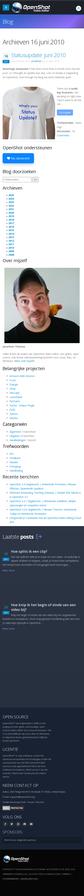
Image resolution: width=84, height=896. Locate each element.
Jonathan (36, 61)
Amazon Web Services (22, 376)
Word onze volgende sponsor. (20, 840)
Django (14, 384)
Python (14, 413)
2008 (11, 254)
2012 (11, 240)
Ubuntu (14, 418)
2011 (11, 244)
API (11, 453)
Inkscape (15, 392)
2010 (11, 247)
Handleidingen (18, 440)
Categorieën (15, 424)
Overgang (15, 466)
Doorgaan (65, 112)
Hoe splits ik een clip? (29, 551)
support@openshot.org (22, 796)
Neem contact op (20, 785)
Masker (14, 462)
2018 (11, 219)
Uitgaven (15, 436)
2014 (11, 233)
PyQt (12, 409)
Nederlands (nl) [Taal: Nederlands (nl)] (29, 878)
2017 (11, 223)
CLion (13, 380)
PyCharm (15, 401)
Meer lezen (9, 570)
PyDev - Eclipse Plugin (22, 405)
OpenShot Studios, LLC (15, 874)
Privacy (67, 874)
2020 (11, 212)
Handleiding (16, 470)
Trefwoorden (16, 446)
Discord (40, 802)
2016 (11, 226)
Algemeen (15, 431)
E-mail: (22, 802)
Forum (30, 802)
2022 (11, 205)
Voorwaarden (10, 878)
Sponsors (12, 832)
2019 (11, 216)
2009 (11, 251)
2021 (11, 209)
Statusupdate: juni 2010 (38, 55)
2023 (11, 202)
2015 (11, 230)
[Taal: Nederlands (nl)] (78, 8)
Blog (8, 21)
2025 (11, 195)
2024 (11, 198)
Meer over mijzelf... (25, 361)
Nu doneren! (18, 158)
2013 (11, 237)
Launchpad (16, 397)
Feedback (15, 458)
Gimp (13, 388)
